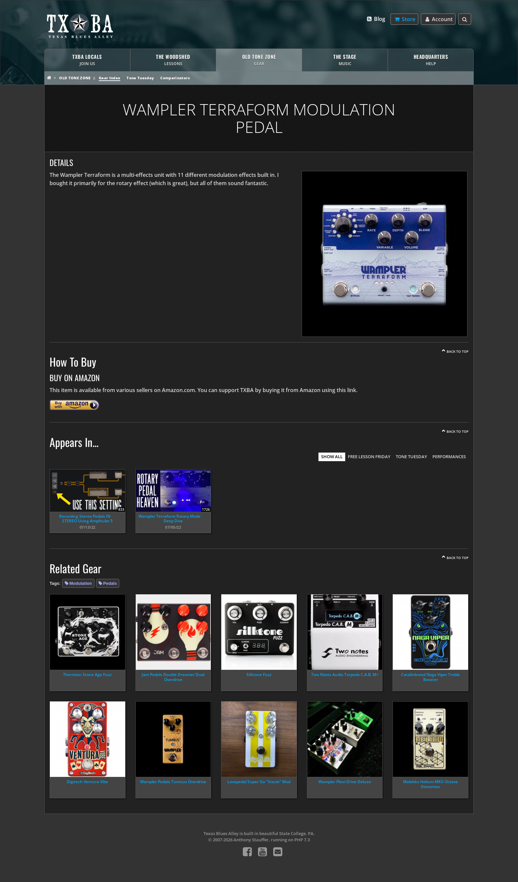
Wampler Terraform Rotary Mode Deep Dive (169, 518)
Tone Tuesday (140, 77)
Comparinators (175, 77)
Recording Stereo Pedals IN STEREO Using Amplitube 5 (86, 518)
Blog (376, 19)
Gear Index (109, 77)
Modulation (80, 583)
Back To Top (457, 351)
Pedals (110, 583)
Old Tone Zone (75, 77)
